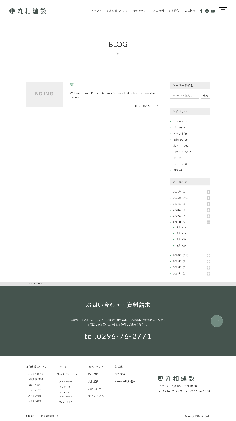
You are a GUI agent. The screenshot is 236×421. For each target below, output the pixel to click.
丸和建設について (117, 10)
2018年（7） (180, 269)
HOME (29, 283)
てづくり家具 (96, 396)
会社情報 (190, 10)
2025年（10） (181, 200)
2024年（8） (180, 206)
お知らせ (180, 139)
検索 (205, 95)
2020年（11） (181, 257)
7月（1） (182, 229)
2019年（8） (180, 263)
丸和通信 (174, 10)
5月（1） (182, 235)
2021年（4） (180, 224)
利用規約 (30, 416)
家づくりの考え (36, 374)
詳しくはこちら (144, 105)
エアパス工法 (34, 390)
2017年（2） (180, 275)
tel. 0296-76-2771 (170, 391)
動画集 (119, 366)
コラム (178, 169)
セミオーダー (65, 387)
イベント (96, 10)
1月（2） (182, 248)
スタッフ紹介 (34, 395)
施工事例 (158, 10)
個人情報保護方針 (50, 416)
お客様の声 (94, 388)
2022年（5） (180, 218)
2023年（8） (180, 212)
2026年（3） (180, 194)
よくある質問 (34, 401)
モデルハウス (140, 10)
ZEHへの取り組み (125, 381)
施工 (178, 157)
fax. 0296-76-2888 (197, 391)
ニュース (180, 121)
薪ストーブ (181, 145)
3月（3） (182, 241)
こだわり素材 (34, 384)
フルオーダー (65, 381)
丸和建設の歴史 (36, 379)
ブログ (179, 127)
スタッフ (180, 163)
